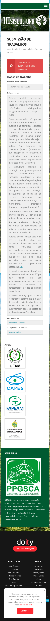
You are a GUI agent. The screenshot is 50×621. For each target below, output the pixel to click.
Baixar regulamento (17, 322)
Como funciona (14, 566)
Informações (13, 93)
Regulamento (13, 318)
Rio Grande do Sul (38, 582)
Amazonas (39, 566)
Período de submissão (17, 81)
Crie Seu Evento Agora (25, 548)
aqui (21, 267)
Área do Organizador (13, 585)
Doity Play (14, 569)
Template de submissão (18, 328)
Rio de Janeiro (38, 572)
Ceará (38, 579)
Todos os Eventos (14, 576)
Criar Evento (14, 579)
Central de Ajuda (14, 572)
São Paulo (39, 569)
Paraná (39, 585)
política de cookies (27, 605)
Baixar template (15, 332)
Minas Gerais (38, 576)
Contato (14, 582)
